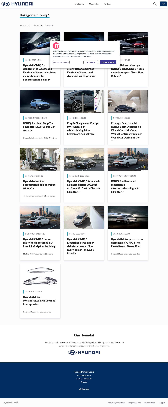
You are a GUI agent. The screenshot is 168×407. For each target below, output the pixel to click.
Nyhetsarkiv (79, 4)
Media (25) (38, 25)
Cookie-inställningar (61, 62)
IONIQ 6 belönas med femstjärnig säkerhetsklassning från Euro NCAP (125, 186)
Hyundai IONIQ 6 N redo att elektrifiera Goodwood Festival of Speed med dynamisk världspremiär (83, 71)
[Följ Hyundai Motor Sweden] (163, 3)
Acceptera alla (108, 62)
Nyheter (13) (25, 25)
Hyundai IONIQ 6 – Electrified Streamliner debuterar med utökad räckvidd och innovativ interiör (80, 246)
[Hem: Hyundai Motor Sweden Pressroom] (17, 4)
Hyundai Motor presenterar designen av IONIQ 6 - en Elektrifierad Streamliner (127, 242)
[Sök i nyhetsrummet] (155, 4)
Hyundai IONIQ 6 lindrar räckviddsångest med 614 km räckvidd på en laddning (39, 242)
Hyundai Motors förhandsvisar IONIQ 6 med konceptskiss (39, 300)
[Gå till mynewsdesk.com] (11, 402)
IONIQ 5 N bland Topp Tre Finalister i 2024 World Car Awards (39, 127)
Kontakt (107, 4)
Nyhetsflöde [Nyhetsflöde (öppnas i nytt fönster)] (149, 402)
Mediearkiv (94, 4)
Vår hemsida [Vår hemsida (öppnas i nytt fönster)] (84, 389)
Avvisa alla (91, 62)
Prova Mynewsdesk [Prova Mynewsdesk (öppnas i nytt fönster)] (116, 402)
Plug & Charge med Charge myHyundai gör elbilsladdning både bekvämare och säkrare (82, 129)
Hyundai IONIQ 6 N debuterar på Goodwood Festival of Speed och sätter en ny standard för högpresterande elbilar (39, 72)
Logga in (161, 402)
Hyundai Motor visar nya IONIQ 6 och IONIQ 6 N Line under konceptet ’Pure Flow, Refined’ (127, 71)
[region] (85, 54)
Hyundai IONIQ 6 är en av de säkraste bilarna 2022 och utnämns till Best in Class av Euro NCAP (83, 186)
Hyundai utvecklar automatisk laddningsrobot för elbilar (39, 185)
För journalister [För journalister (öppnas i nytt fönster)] (134, 402)
